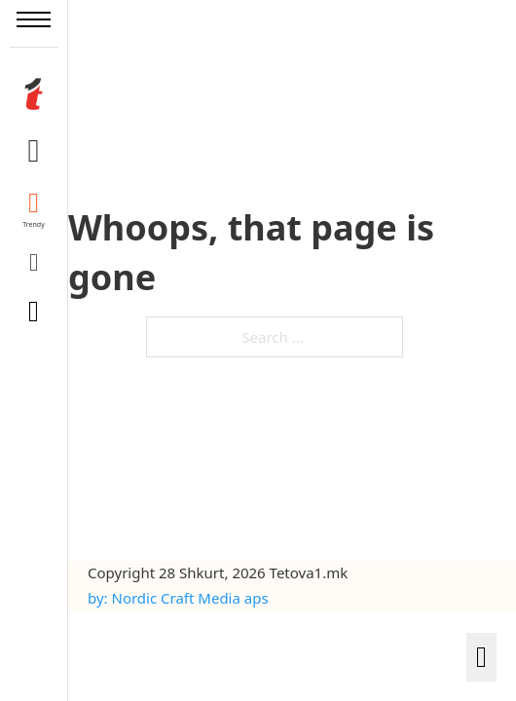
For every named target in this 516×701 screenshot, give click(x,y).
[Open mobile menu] (34, 19)
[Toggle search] (34, 311)
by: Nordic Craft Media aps (178, 598)
